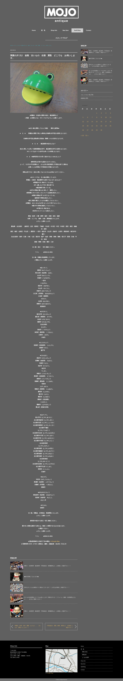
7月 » (86, 135)
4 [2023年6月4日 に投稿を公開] (110, 113)
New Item (66, 30)
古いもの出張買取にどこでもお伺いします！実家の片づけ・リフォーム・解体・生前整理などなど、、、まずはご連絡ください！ (100, 72)
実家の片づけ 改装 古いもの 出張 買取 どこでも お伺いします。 (36, 45)
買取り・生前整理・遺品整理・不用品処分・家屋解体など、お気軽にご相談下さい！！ (47, 565)
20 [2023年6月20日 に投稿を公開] (87, 126)
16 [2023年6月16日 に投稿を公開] (101, 121)
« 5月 (82, 135)
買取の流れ (85, 651)
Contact (88, 30)
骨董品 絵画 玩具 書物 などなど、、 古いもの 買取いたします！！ (28, 626)
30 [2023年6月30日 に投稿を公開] (101, 130)
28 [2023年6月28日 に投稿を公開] (92, 130)
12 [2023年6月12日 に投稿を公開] (83, 121)
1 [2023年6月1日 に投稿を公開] (96, 113)
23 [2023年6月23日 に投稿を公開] (101, 126)
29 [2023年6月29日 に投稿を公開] (97, 130)
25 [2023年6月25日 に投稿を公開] (110, 126)
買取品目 (84, 654)
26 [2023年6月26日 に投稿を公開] (83, 130)
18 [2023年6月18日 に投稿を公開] (110, 121)
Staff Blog (77, 30)
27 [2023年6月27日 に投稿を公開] (87, 130)
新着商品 (83, 98)
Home (34, 30)
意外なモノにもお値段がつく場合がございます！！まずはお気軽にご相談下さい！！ (47, 587)
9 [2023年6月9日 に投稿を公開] (101, 117)
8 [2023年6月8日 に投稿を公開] (96, 117)
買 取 (43, 30)
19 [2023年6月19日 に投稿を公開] (83, 126)
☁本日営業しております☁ (31, 576)
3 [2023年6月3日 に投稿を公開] (105, 113)
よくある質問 (85, 657)
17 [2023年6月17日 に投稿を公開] (106, 121)
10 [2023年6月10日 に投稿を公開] (106, 117)
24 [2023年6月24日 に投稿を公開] (106, 126)
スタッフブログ (61, 38)
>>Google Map (55, 541)
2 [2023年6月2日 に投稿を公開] (101, 113)
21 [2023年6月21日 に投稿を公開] (92, 126)
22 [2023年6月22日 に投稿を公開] (97, 126)
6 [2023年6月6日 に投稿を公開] (87, 117)
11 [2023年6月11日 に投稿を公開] (110, 117)
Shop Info (54, 30)
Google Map (50, 673)
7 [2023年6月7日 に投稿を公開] (92, 117)
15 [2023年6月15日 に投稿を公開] (97, 121)
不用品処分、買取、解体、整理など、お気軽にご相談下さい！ (60, 626)
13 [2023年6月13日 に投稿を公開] (87, 121)
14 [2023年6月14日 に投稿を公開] (92, 121)
